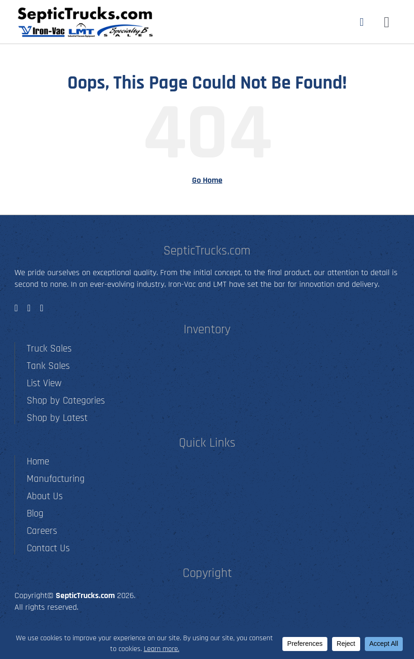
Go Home (207, 180)
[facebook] (16, 308)
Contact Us (48, 548)
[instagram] (28, 308)
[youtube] (41, 308)
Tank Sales (48, 365)
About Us (45, 496)
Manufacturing (56, 478)
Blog (35, 513)
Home (38, 461)
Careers (42, 530)
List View (44, 383)
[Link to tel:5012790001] (362, 22)
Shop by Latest (57, 418)
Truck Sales (49, 348)
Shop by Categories (66, 400)
